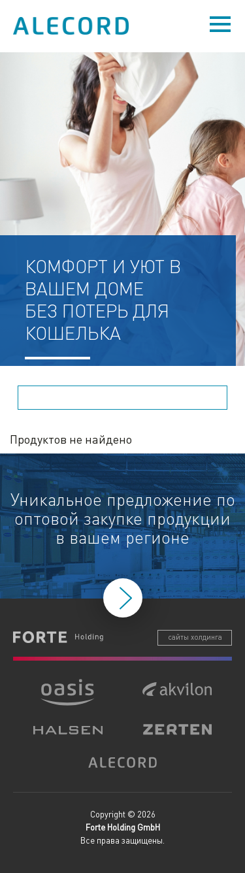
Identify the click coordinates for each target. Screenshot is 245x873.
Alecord (72, 26)
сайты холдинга (195, 637)
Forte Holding (58, 637)
